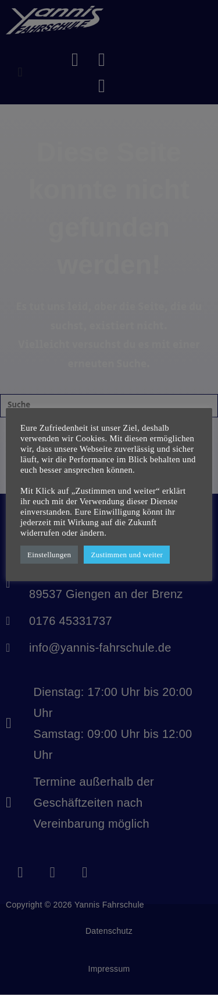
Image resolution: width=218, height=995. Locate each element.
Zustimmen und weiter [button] (127, 554)
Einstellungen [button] (49, 554)
